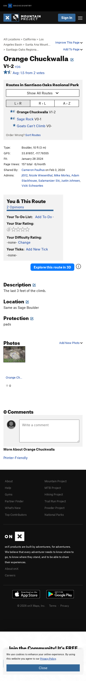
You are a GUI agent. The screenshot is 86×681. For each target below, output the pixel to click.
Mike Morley (62, 175)
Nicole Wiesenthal (41, 175)
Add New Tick (37, 249)
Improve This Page (69, 42)
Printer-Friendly (15, 458)
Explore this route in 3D (52, 267)
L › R (18, 103)
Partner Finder (14, 501)
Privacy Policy (48, 658)
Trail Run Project (55, 501)
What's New (13, 508)
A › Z (66, 103)
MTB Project (52, 488)
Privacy (64, 605)
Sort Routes (33, 135)
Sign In (66, 17)
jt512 (25, 175)
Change (24, 242)
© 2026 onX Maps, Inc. (31, 605)
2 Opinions (15, 207)
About (9, 481)
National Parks (54, 514)
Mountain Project (55, 481)
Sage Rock (25, 119)
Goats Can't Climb (31, 126)
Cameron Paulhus (33, 170)
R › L (42, 103)
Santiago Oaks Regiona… (22, 49)
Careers (10, 575)
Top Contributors (16, 514)
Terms (52, 605)
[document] (43, 661)
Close (43, 668)
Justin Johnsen (70, 180)
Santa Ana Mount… (37, 44)
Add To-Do (43, 217)
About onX (12, 568)
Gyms (8, 494)
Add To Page (73, 49)
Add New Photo (71, 343)
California (29, 39)
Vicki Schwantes (32, 185)
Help (8, 488)
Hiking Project (53, 494)
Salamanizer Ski (49, 180)
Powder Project (54, 508)
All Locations (11, 39)
